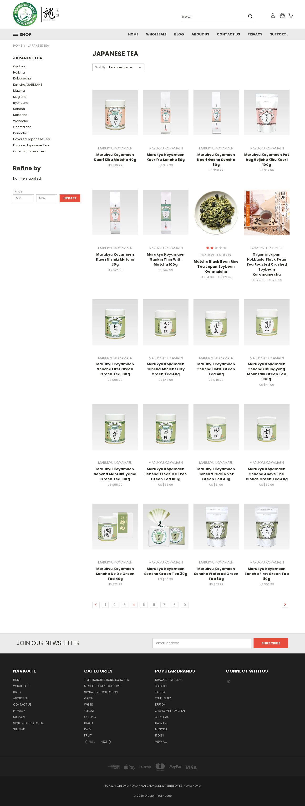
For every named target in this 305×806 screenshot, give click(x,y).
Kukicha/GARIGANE (27, 84)
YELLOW (89, 711)
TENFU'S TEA (163, 698)
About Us (200, 34)
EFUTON (160, 704)
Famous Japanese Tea (31, 145)
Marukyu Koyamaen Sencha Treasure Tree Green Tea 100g (165, 474)
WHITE (88, 704)
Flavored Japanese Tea (31, 139)
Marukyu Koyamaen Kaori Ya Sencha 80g (166, 157)
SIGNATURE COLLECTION (101, 692)
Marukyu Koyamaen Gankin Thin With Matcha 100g (166, 259)
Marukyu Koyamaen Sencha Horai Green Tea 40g (216, 369)
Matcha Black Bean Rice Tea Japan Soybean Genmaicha (216, 266)
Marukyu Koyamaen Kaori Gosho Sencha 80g (216, 159)
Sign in (18, 723)
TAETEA (160, 692)
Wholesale (156, 34)
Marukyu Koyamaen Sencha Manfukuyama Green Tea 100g (115, 474)
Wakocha (20, 121)
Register (36, 723)
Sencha (19, 109)
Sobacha (20, 115)
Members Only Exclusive (102, 686)
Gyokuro (19, 66)
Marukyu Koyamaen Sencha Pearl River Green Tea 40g (216, 474)
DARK (88, 729)
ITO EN (159, 735)
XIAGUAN (161, 686)
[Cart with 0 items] (290, 15)
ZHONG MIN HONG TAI (170, 711)
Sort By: (100, 67)
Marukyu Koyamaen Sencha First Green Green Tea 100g (115, 369)
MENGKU (161, 729)
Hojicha (19, 72)
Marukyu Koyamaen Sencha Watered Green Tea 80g (216, 573)
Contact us (228, 34)
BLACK (88, 723)
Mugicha (19, 96)
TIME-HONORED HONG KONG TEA (106, 680)
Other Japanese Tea (29, 151)
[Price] (18, 191)
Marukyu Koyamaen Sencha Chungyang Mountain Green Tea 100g (266, 371)
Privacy (255, 34)
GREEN (88, 698)
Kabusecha (22, 78)
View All (161, 742)
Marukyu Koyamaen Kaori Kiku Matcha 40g (115, 157)
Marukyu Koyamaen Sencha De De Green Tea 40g (115, 573)
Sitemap (19, 729)
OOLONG (90, 717)
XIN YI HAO (162, 717)
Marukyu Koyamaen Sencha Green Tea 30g (165, 571)
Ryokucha (20, 102)
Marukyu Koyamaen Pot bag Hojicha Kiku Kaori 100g (266, 159)
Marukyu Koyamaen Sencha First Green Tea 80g (266, 573)
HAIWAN (160, 723)
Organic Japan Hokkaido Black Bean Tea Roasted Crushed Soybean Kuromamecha (266, 264)
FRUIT (88, 735)
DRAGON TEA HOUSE (169, 680)
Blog (179, 34)
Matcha (19, 90)
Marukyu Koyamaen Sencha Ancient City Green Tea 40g (166, 369)
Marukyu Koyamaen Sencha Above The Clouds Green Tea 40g (267, 474)
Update (69, 198)
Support (279, 34)
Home (133, 34)
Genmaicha (22, 127)
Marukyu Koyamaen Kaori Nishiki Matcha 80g (115, 259)
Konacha (20, 133)
